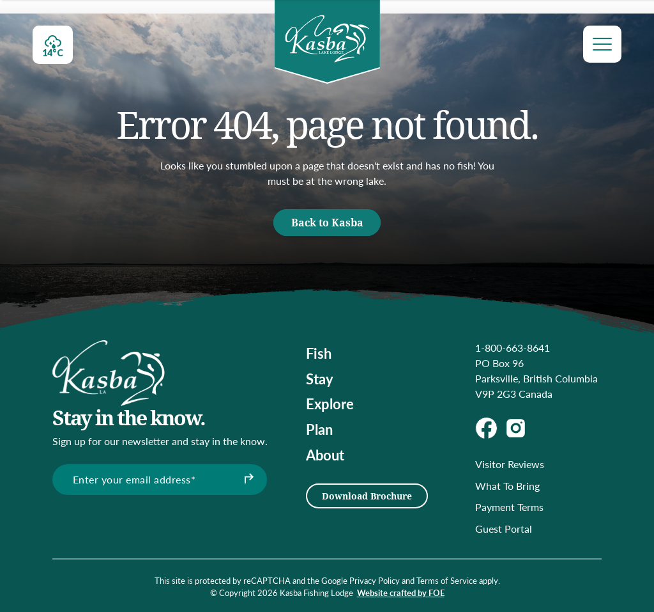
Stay (319, 378)
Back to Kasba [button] (327, 222)
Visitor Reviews (509, 464)
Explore (330, 403)
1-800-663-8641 (512, 347)
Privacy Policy (374, 580)
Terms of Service (446, 580)
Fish (318, 353)
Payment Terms (509, 506)
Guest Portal (503, 528)
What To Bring (507, 485)
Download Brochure (367, 496)
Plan (319, 429)
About (325, 454)
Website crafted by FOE (401, 593)
